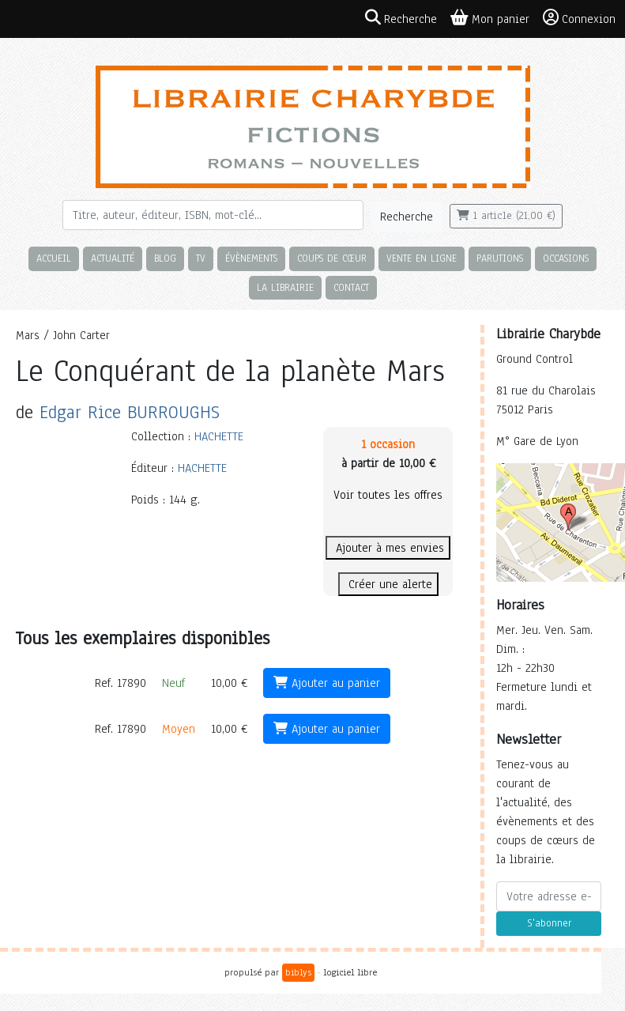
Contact (351, 287)
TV (200, 258)
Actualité (112, 258)
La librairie (285, 287)
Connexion (579, 18)
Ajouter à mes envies (388, 548)
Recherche (406, 216)
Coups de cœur (332, 258)
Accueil (53, 258)
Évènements (251, 258)
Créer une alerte (388, 584)
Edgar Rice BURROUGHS (130, 412)
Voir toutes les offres (387, 495)
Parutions (499, 258)
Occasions (566, 258)
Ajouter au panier (326, 683)
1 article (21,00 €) (506, 216)
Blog (165, 258)
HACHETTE (218, 436)
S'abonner (549, 923)
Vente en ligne (421, 258)
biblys (298, 972)
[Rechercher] (212, 215)
